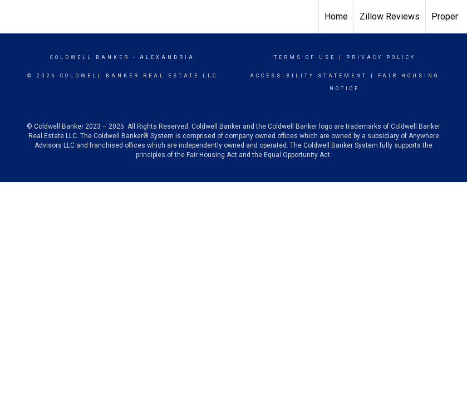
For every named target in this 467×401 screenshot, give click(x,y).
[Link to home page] (233, 16)
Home (336, 16)
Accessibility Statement (308, 76)
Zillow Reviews (390, 16)
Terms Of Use (305, 57)
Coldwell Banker (90, 57)
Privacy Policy (381, 57)
